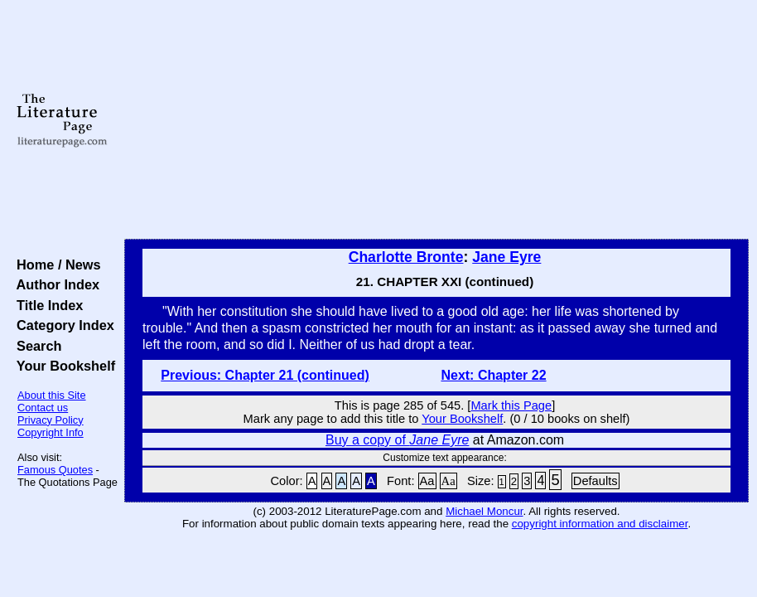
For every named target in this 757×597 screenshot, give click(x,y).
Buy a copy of (397, 440)
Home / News (55, 264)
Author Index (54, 284)
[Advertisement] (436, 120)
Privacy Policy (50, 420)
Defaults (595, 481)
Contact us (42, 407)
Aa (427, 481)
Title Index (46, 305)
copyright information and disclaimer (600, 523)
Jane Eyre (506, 257)
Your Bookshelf (62, 365)
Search (35, 345)
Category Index (61, 325)
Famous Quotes (55, 470)
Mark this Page (511, 405)
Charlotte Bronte (406, 257)
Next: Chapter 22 (493, 375)
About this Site (51, 395)
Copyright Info (50, 432)
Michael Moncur (484, 511)
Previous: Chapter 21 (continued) (265, 375)
